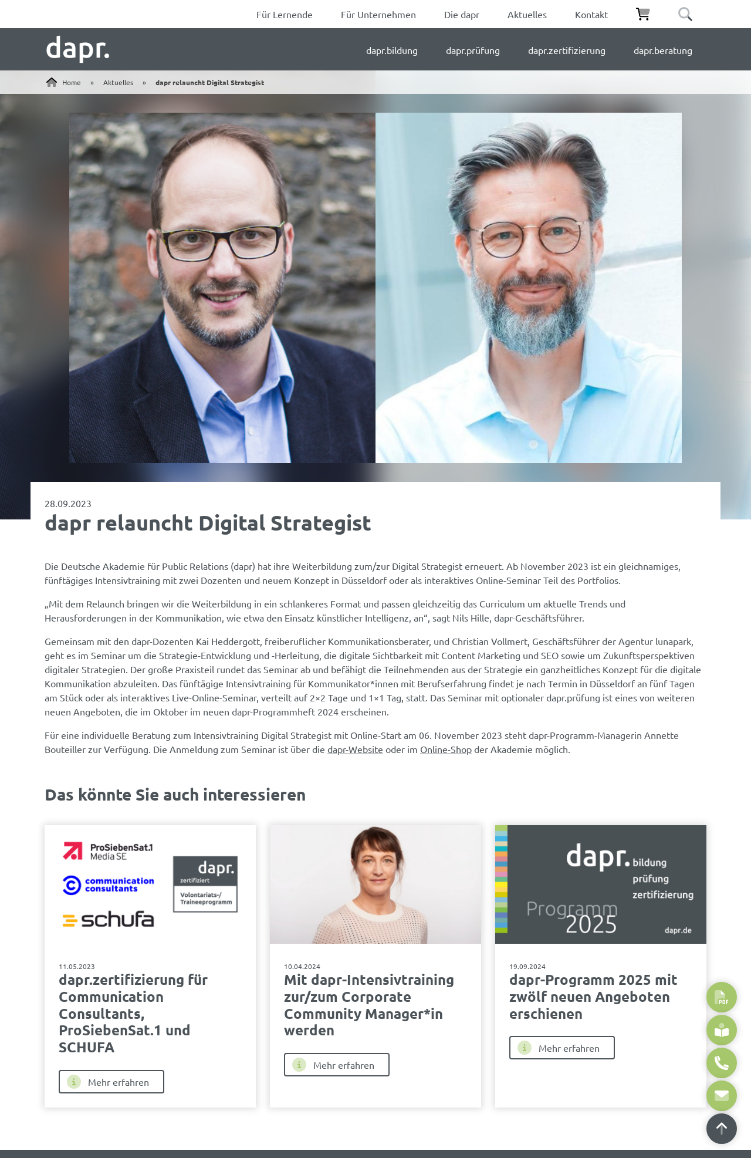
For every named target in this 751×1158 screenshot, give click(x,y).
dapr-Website (355, 749)
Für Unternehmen (378, 14)
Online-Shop (446, 749)
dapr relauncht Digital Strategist (209, 82)
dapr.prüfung (473, 50)
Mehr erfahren (108, 1082)
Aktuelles (527, 14)
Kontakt (591, 14)
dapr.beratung (663, 50)
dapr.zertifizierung (566, 50)
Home (71, 82)
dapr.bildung (392, 50)
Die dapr (461, 14)
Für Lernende (284, 14)
